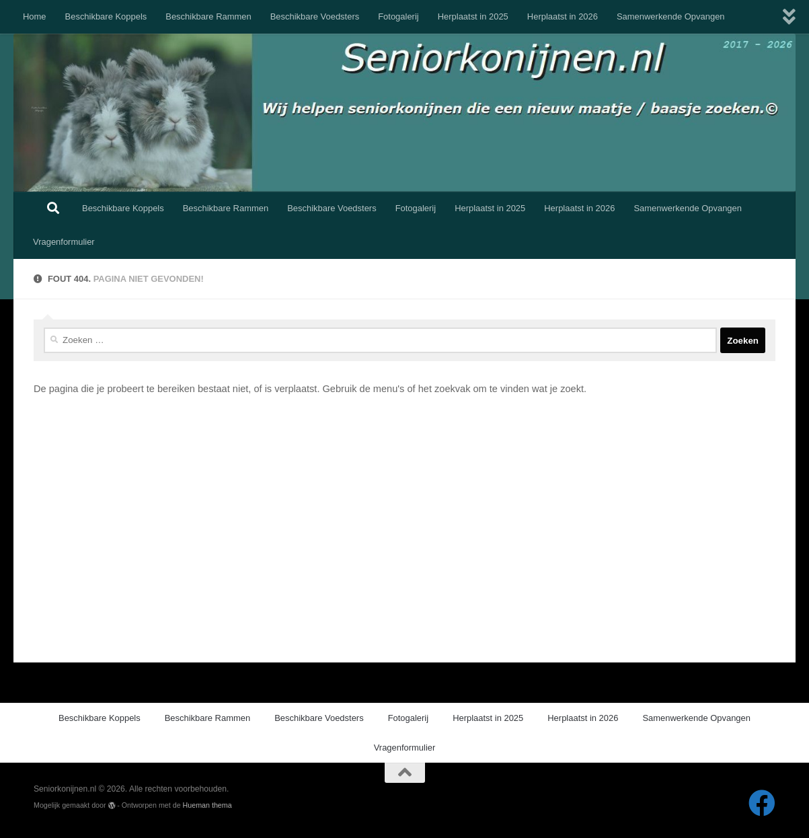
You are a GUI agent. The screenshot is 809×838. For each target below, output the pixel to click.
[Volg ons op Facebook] (761, 803)
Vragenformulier (64, 242)
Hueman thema (207, 805)
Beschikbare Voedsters (315, 16)
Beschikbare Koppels (106, 16)
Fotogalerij (398, 16)
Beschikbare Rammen (208, 16)
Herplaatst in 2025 (473, 16)
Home (34, 16)
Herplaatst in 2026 (562, 16)
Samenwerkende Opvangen (671, 16)
